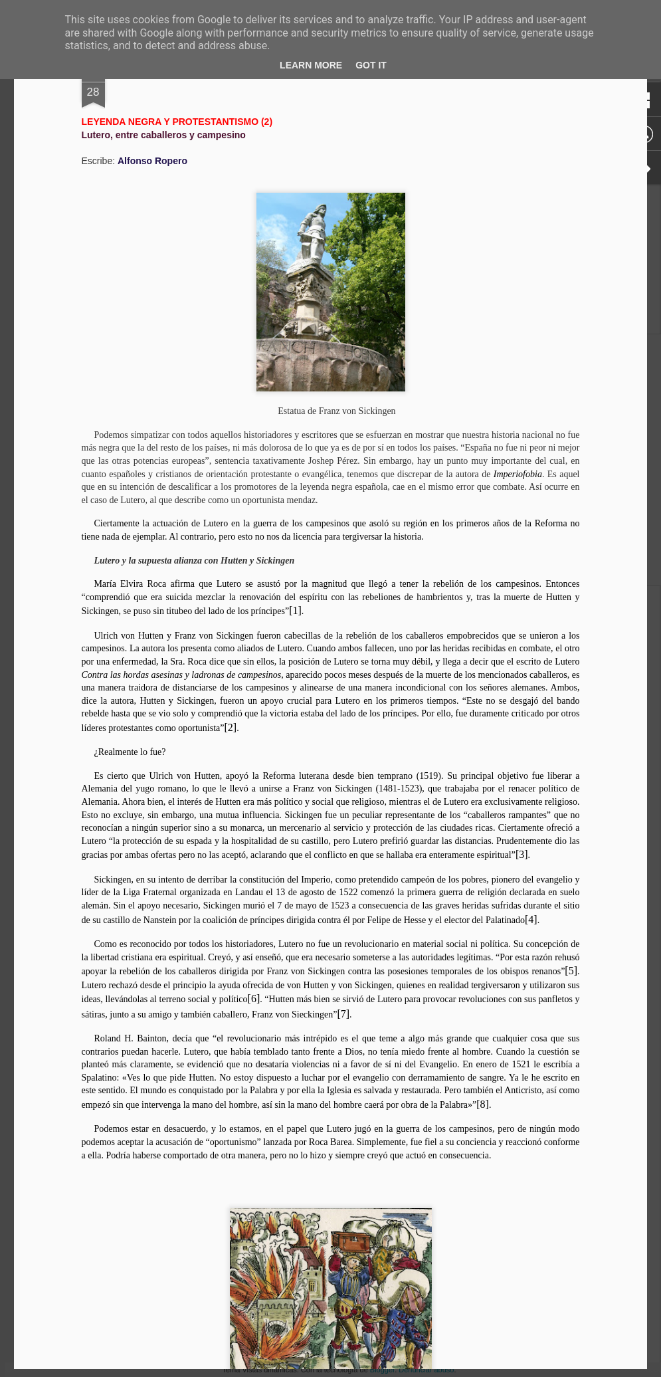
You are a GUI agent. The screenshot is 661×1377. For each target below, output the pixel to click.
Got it (371, 65)
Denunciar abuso (426, 1370)
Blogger (382, 1370)
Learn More (311, 65)
